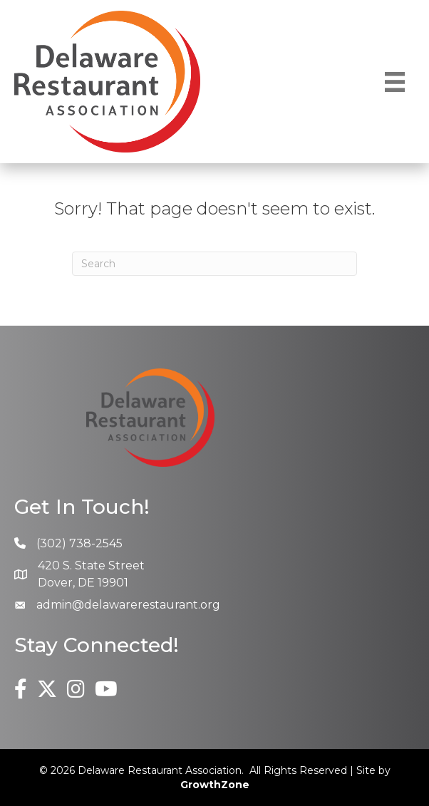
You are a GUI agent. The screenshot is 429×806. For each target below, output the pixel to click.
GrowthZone (214, 784)
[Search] (214, 264)
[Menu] (395, 82)
